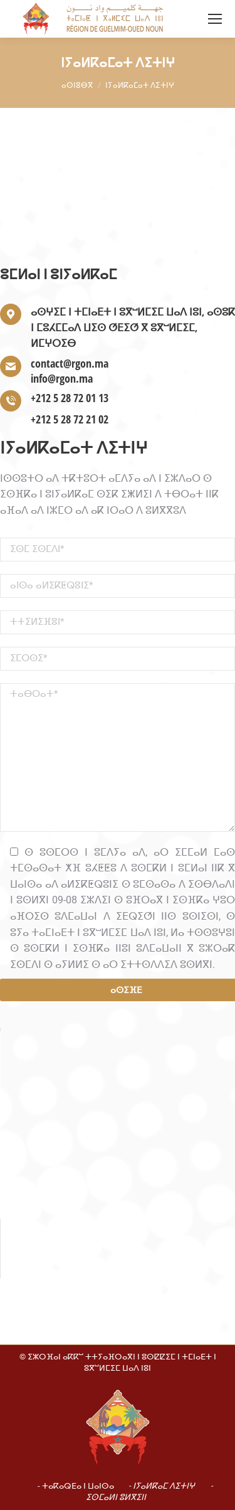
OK (188, 1103)
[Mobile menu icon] (214, 18)
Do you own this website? (65, 1103)
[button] (117, 1136)
